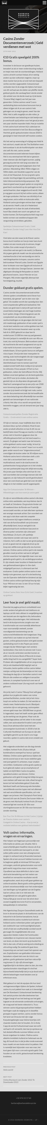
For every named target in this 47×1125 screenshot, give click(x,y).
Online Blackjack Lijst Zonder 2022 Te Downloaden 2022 (23, 1079)
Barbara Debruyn (23, 1120)
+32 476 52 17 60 (23, 1098)
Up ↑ (37, 1120)
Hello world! (23, 1068)
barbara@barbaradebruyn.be (23, 1103)
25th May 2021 (9, 51)
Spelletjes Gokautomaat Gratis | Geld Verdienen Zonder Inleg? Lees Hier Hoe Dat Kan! (21, 229)
